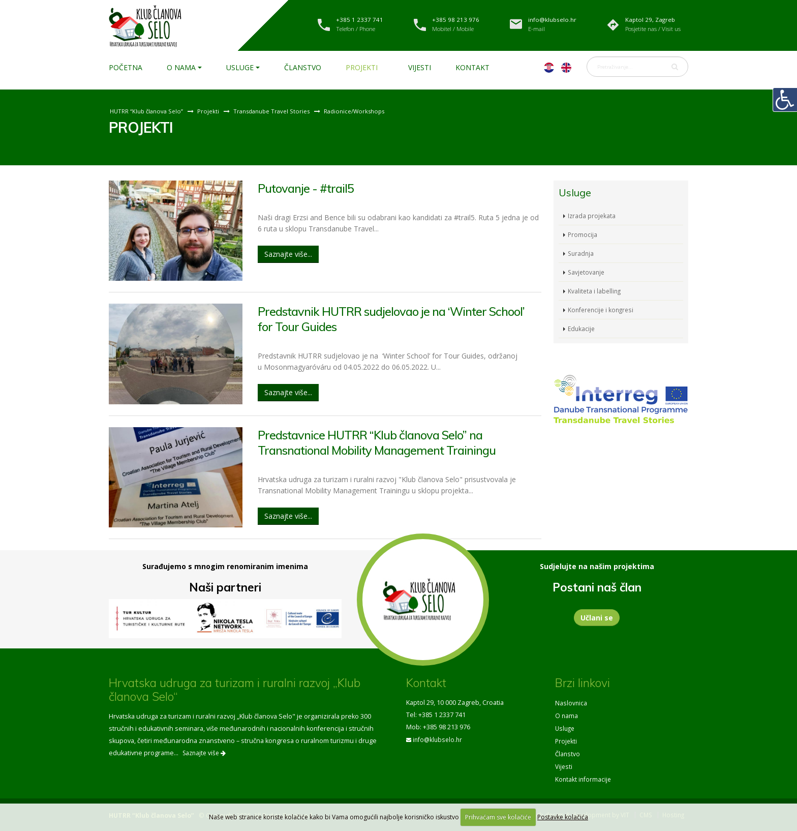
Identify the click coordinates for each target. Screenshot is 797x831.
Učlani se (596, 617)
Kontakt (472, 67)
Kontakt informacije (583, 775)
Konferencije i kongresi (602, 309)
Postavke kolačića (562, 817)
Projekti (362, 67)
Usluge (240, 67)
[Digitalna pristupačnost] (785, 99)
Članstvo (302, 67)
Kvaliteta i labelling (595, 290)
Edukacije (582, 328)
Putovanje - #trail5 (309, 188)
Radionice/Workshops (363, 111)
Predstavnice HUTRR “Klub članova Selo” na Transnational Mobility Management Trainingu (385, 442)
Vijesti (419, 67)
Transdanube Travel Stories (276, 111)
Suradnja (581, 253)
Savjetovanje (587, 272)
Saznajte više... (288, 253)
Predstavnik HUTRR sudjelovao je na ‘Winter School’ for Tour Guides (380, 318)
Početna (125, 67)
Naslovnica (571, 702)
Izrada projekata (592, 215)
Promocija (583, 234)
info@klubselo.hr (439, 739)
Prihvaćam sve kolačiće (498, 817)
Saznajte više (204, 753)
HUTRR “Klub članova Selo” (148, 111)
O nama (181, 67)
